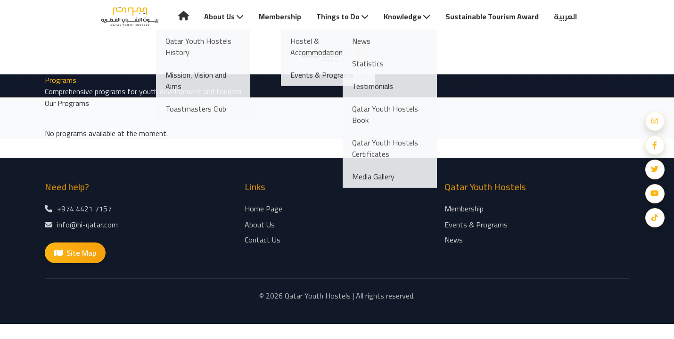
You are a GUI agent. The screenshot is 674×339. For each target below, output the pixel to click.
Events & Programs (476, 225)
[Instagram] (655, 120)
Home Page (263, 209)
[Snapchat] (655, 218)
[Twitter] (655, 169)
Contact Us (262, 241)
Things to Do (342, 16)
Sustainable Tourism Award (492, 16)
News (453, 241)
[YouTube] (655, 194)
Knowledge (407, 16)
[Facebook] (655, 145)
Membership (280, 16)
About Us (224, 16)
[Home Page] (130, 17)
